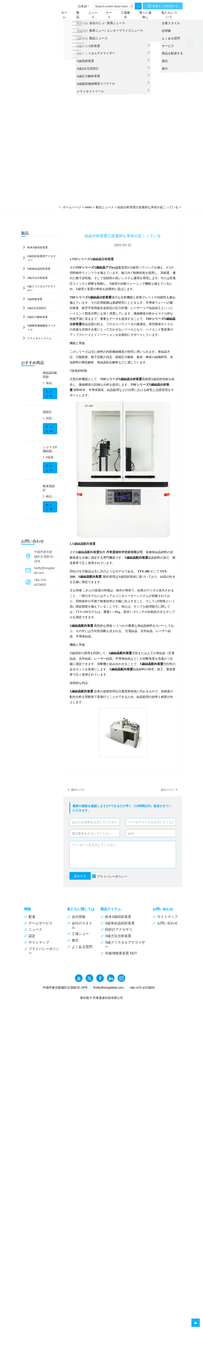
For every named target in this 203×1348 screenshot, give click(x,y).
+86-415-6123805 (40, 584)
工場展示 (129, 14)
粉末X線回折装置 (38, 247)
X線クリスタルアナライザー (42, 289)
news (88, 207)
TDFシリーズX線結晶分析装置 (93, 259)
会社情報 (76, 916)
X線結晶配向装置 (84, 543)
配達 (29, 916)
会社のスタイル (79, 925)
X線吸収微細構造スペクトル (42, 329)
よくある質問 (79, 946)
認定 (29, 935)
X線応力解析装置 (38, 319)
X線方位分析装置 (38, 278)
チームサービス (38, 923)
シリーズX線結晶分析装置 (50, 451)
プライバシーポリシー (112, 876)
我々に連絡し (149, 14)
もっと (49, 395)
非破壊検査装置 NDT (118, 953)
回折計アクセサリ (116, 929)
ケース (113, 14)
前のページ (77, 789)
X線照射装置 (35, 300)
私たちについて (172, 14)
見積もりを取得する (165, 6)
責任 (73, 940)
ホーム (67, 14)
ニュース (97, 14)
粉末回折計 (49, 490)
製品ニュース (105, 207)
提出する (80, 876)
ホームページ (72, 207)
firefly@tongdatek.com (44, 572)
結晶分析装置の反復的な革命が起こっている (147, 207)
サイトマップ (36, 942)
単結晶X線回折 (50, 377)
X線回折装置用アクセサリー (42, 258)
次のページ (168, 789)
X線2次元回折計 (37, 309)
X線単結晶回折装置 (39, 269)
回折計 (47, 414)
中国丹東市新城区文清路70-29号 (44, 558)
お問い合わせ (165, 923)
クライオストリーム (40, 340)
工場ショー (78, 933)
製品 (81, 14)
